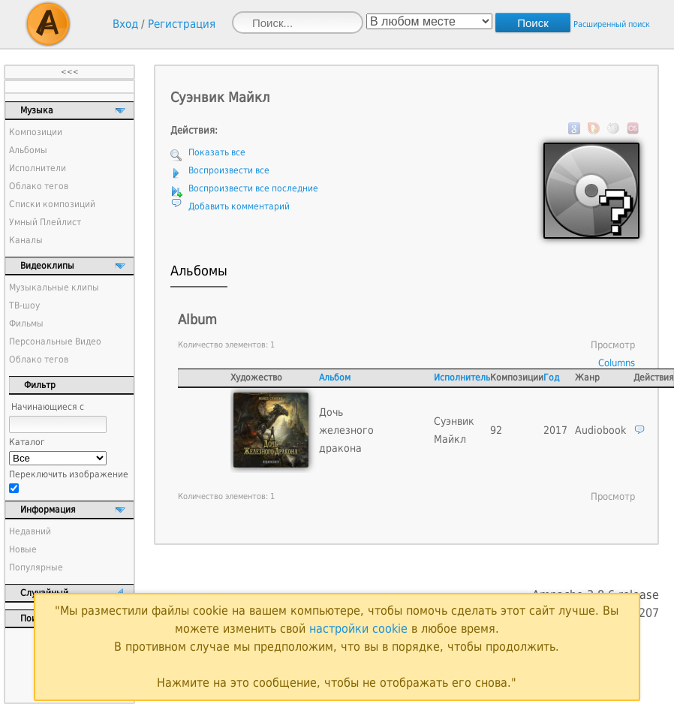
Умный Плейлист (45, 222)
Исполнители (37, 168)
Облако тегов (38, 186)
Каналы (26, 240)
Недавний (30, 531)
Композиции (35, 132)
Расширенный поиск (611, 24)
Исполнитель (462, 377)
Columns (616, 363)
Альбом (335, 377)
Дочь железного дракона (346, 430)
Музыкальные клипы (54, 287)
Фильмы (26, 323)
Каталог (27, 442)
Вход (125, 24)
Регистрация (181, 24)
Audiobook (600, 430)
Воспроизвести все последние (253, 188)
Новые (23, 549)
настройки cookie (358, 628)
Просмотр (613, 344)
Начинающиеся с (47, 407)
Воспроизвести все (228, 170)
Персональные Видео (55, 341)
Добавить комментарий (239, 206)
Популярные (36, 567)
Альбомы (28, 150)
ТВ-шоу (24, 305)
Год (551, 377)
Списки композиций (52, 204)
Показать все (216, 152)
